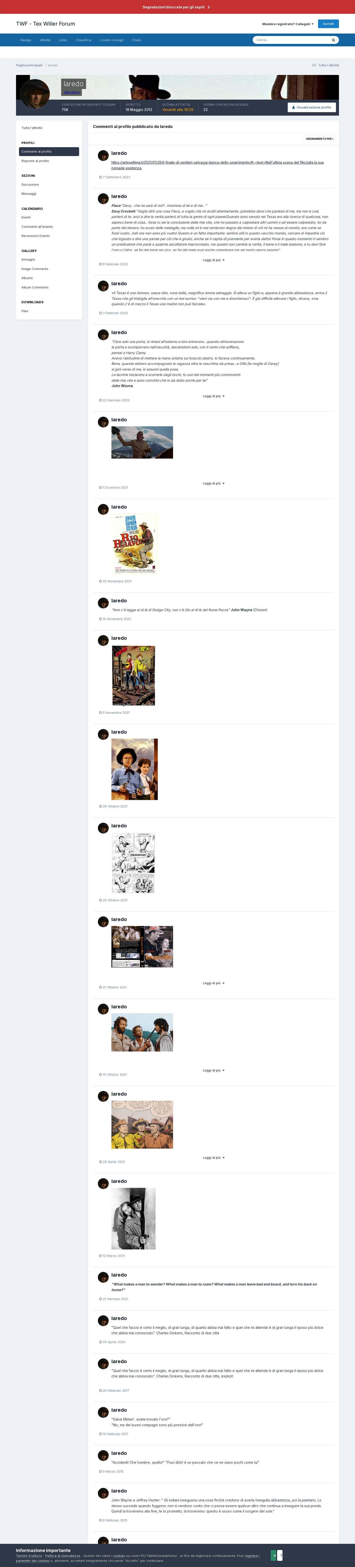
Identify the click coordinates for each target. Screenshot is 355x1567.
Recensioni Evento (35, 236)
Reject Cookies (321, 1555)
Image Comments (34, 269)
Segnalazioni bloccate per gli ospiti (174, 7)
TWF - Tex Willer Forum (45, 23)
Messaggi (28, 194)
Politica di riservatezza (62, 1556)
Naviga (25, 40)
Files (24, 311)
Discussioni (30, 184)
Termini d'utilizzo (29, 1556)
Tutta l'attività (31, 128)
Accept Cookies (281, 1555)
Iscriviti (328, 24)
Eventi (26, 217)
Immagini (28, 259)
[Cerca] (274, 40)
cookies (119, 1556)
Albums (27, 278)
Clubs (136, 40)
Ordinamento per (320, 138)
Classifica (83, 40)
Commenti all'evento (37, 227)
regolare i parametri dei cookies (40, 1561)
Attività (45, 40)
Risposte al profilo (35, 161)
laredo (119, 153)
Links (63, 40)
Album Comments (35, 287)
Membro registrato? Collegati (288, 24)
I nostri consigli (111, 40)
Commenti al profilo (36, 151)
